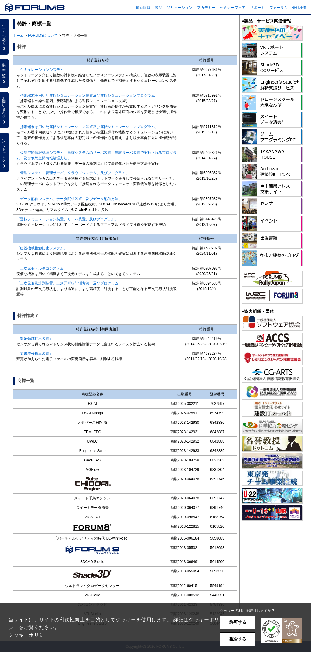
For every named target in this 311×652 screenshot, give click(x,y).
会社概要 (299, 7)
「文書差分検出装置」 (34, 353)
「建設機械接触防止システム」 (41, 248)
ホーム (18, 35)
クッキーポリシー (29, 635)
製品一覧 (4, 73)
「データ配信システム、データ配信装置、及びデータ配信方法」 (69, 199)
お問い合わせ (4, 110)
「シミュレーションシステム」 (41, 69)
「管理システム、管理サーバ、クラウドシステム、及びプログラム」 (72, 173)
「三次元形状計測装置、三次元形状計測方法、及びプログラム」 (69, 283)
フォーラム (278, 7)
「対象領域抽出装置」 (34, 338)
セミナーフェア (232, 7)
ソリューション (179, 7)
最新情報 (143, 7)
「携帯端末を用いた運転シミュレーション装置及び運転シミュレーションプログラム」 (87, 95)
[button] (281, 631)
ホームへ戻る (4, 36)
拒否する (237, 638)
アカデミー (206, 7)
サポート (257, 7)
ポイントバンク (4, 152)
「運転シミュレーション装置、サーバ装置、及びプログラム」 (67, 219)
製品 (158, 7)
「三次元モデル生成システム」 (41, 268)
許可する (237, 622)
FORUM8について (43, 35)
